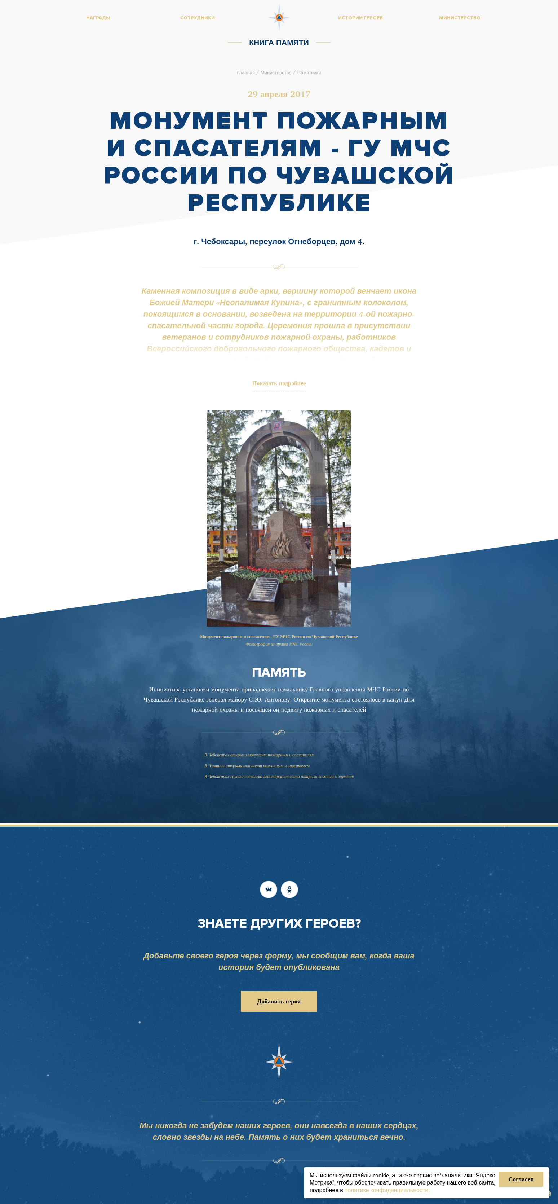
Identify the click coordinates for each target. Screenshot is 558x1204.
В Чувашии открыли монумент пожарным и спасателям (257, 767)
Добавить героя (279, 1001)
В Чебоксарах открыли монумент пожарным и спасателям (259, 756)
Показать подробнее (279, 384)
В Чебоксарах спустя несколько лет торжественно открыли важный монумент (279, 778)
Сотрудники (197, 18)
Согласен (521, 1179)
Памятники (309, 72)
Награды (98, 18)
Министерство (276, 72)
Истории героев (360, 18)
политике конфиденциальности (387, 1190)
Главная (245, 72)
